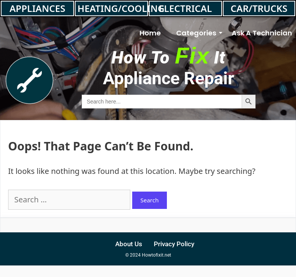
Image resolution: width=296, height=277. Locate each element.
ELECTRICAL (185, 8)
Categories (198, 33)
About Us (128, 244)
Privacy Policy (174, 244)
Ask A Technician (262, 33)
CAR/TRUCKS (259, 8)
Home (150, 33)
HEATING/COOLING (112, 8)
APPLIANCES (38, 8)
